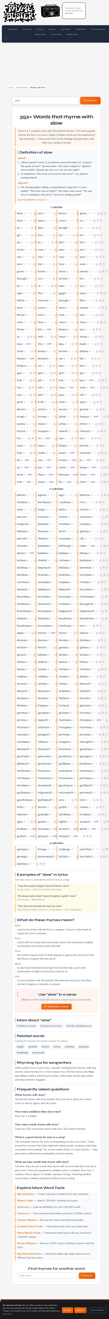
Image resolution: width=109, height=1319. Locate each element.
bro (40, 329)
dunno (42, 807)
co (81, 221)
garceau (85, 705)
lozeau (42, 669)
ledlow (42, 662)
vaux (62, 322)
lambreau (23, 771)
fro (19, 438)
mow (20, 250)
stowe (84, 308)
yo (18, 467)
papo (20, 633)
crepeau (64, 582)
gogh (62, 293)
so (39, 242)
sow (19, 264)
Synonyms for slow (51, 1026)
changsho (86, 742)
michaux (43, 727)
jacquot (43, 836)
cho (40, 344)
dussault (44, 749)
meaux (84, 417)
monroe (43, 300)
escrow (21, 517)
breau (42, 351)
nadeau (22, 676)
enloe (41, 409)
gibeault (22, 764)
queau (21, 424)
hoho (20, 807)
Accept (68, 1310)
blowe (84, 446)
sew (82, 257)
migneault (45, 793)
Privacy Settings (97, 1310)
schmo (63, 279)
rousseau (65, 538)
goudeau (44, 713)
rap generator (12, 29)
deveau (64, 640)
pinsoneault (46, 856)
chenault (44, 604)
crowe (63, 460)
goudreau (44, 764)
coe (40, 460)
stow (62, 308)
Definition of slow (26, 1026)
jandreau (86, 764)
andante (32, 1046)
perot (83, 829)
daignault (65, 611)
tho (40, 293)
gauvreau (44, 756)
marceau (86, 517)
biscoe (21, 358)
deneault (23, 749)
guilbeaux (23, 793)
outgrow (22, 524)
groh (20, 402)
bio (82, 358)
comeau (64, 560)
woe (82, 264)
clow (83, 482)
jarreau (21, 720)
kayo (83, 293)
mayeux (43, 431)
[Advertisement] (56, 62)
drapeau (64, 691)
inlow (62, 633)
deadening (22, 1052)
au (18, 228)
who (20, 322)
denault (85, 684)
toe (40, 264)
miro (20, 509)
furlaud (64, 705)
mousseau (66, 778)
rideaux (43, 742)
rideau (63, 684)
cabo (83, 546)
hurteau (85, 713)
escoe (62, 409)
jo (81, 460)
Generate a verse (56, 1006)
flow (20, 213)
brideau (22, 829)
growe (84, 409)
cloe (19, 446)
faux (41, 322)
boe (19, 344)
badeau (43, 553)
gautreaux (66, 785)
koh (61, 380)
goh (61, 373)
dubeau (85, 640)
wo (61, 358)
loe (19, 387)
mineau (64, 669)
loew (62, 337)
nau (19, 395)
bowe (83, 467)
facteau (43, 698)
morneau (86, 727)
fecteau (22, 705)
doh (61, 242)
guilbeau (65, 764)
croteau (85, 582)
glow (83, 213)
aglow (42, 495)
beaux (63, 329)
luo (82, 286)
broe (20, 475)
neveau (64, 676)
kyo (82, 380)
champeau (87, 597)
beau (41, 221)
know (41, 271)
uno (61, 800)
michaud (23, 727)
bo (18, 460)
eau (61, 366)
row (61, 257)
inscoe (21, 431)
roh (82, 395)
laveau (84, 655)
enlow (42, 633)
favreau (85, 698)
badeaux (85, 560)
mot (61, 315)
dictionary (40, 29)
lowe (41, 482)
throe (20, 329)
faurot (42, 647)
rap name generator (98, 29)
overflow (86, 849)
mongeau (65, 727)
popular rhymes (40, 34)
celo (82, 800)
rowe (62, 467)
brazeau (43, 575)
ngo (19, 293)
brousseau (45, 626)
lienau (21, 669)
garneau (22, 713)
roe (40, 257)
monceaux (45, 778)
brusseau (65, 597)
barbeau (22, 568)
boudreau (65, 618)
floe (82, 300)
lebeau (21, 662)
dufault (85, 691)
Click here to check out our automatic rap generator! (74, 10)
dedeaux (44, 589)
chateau (22, 502)
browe (63, 351)
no (60, 235)
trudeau (85, 814)
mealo (84, 807)
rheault (85, 431)
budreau (64, 575)
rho (19, 257)
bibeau (84, 553)
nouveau (23, 734)
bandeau (44, 546)
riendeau (23, 785)
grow (20, 271)
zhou (83, 322)
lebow (84, 633)
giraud (21, 655)
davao (21, 553)
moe (83, 387)
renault (64, 836)
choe (20, 351)
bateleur (23, 864)
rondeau (64, 524)
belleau (64, 568)
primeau (64, 734)
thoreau (43, 531)
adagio (20, 1046)
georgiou (86, 756)
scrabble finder (80, 29)
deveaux (43, 691)
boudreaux (24, 626)
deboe (84, 351)
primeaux (86, 778)
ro (39, 286)
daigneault (87, 611)
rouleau (85, 524)
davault (22, 589)
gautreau (23, 756)
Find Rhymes (90, 100)
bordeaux (44, 502)
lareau (63, 655)
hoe (61, 286)
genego (22, 856)
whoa (83, 337)
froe (19, 453)
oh (81, 235)
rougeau (64, 742)
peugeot (43, 734)
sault (62, 453)
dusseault (44, 785)
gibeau (84, 647)
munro (84, 509)
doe (40, 228)
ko (18, 286)
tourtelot (86, 856)
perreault (86, 793)
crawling (69, 1046)
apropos (22, 849)
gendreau (65, 756)
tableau (22, 531)
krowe (42, 417)
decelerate (38, 1052)
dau (61, 344)
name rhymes (66, 29)
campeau (86, 575)
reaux (42, 424)
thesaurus (52, 29)
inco (82, 626)
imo (82, 502)
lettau (84, 662)
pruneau (85, 734)
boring (56, 1046)
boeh (83, 344)
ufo (82, 538)
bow (20, 221)
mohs (41, 453)
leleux (63, 662)
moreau (85, 669)
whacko (22, 546)
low (40, 213)
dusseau (22, 698)
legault (43, 720)
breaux (21, 366)
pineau (84, 676)
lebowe (22, 814)
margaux (86, 720)
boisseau (44, 618)
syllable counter (72, 34)
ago (61, 495)
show (62, 271)
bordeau (22, 575)
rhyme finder (26, 29)
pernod (21, 538)
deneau (22, 640)
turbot (63, 517)
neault (63, 431)
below (21, 495)
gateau (84, 531)
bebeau (64, 553)
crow (62, 221)
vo (39, 438)
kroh (41, 402)
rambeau (23, 742)
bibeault (64, 589)
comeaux (23, 582)
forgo (41, 509)
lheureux (44, 771)
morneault (66, 793)
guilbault (86, 785)
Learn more (7, 1314)
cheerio (43, 538)
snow (41, 308)
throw (21, 315)
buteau (21, 560)
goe (40, 373)
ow (40, 366)
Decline (80, 1310)
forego (42, 849)
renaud (21, 684)
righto (63, 822)
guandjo (43, 814)
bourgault (86, 604)
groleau (64, 713)
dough (63, 228)
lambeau (65, 814)
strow (83, 424)
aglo (20, 822)
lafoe (62, 417)
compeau (44, 582)
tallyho (63, 856)
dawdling (83, 1046)
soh (82, 315)
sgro (83, 402)
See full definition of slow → (33, 199)
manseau (65, 720)
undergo (64, 849)
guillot (21, 836)
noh (40, 337)
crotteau (64, 604)
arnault (64, 829)
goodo (42, 822)
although (65, 546)
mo (40, 235)
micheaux (23, 778)
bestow (85, 495)
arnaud (84, 822)
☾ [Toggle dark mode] (7, 39)
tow (61, 264)
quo (61, 395)
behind (45, 1046)
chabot (42, 560)
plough (63, 300)
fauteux (64, 698)
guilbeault (45, 800)
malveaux (65, 771)
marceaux (86, 771)
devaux (43, 640)
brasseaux (45, 611)
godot (63, 807)
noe (19, 482)
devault (22, 691)
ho (81, 279)
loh (40, 387)
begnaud (44, 568)
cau (61, 438)
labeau (42, 655)
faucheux (65, 749)
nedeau (43, 676)
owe (41, 250)
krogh (21, 417)
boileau (22, 618)
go (18, 235)
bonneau (86, 568)
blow (62, 213)
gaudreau (86, 749)
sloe (19, 308)
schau (63, 424)
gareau (63, 647)
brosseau (44, 597)
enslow (22, 647)
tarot (62, 531)
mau (62, 387)
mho (41, 315)
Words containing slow (78, 1026)
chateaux (23, 604)
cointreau (65, 626)
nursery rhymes (56, 34)
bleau (62, 446)
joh (40, 380)
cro (40, 279)
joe (40, 467)
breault (43, 358)
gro (82, 373)
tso (82, 438)
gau (19, 373)
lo (18, 337)
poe (61, 250)
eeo (82, 366)
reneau (42, 684)
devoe (21, 409)
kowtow (43, 517)
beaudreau (87, 618)
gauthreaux (25, 800)
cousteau (65, 502)
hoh (19, 380)
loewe (84, 271)
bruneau (43, 829)
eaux (41, 446)
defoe (20, 300)
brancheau (24, 611)
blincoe (64, 475)
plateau (43, 524)
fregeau (43, 705)
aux (82, 329)
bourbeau (86, 589)
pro (82, 250)
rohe (62, 402)
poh (40, 395)
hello (62, 509)
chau (41, 475)
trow (83, 475)
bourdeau (23, 597)
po (18, 242)
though (22, 279)
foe (82, 242)
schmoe (85, 453)
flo (60, 482)
